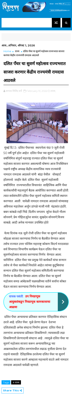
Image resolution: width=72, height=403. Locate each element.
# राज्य (16, 382)
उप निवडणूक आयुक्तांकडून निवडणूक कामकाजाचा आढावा (29, 302)
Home (7, 51)
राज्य (17, 51)
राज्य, (53, 90)
